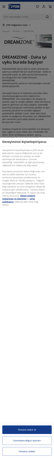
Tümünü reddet (27, 451)
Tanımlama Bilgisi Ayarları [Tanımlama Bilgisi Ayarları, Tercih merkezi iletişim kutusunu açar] (27, 440)
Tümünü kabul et (27, 429)
